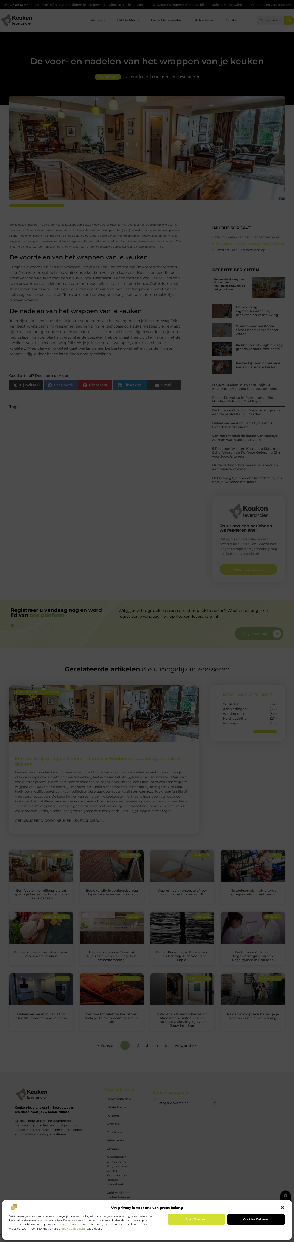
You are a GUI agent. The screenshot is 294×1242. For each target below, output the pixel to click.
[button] (282, 1207)
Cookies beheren (256, 1219)
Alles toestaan (196, 1219)
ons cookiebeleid (73, 1228)
